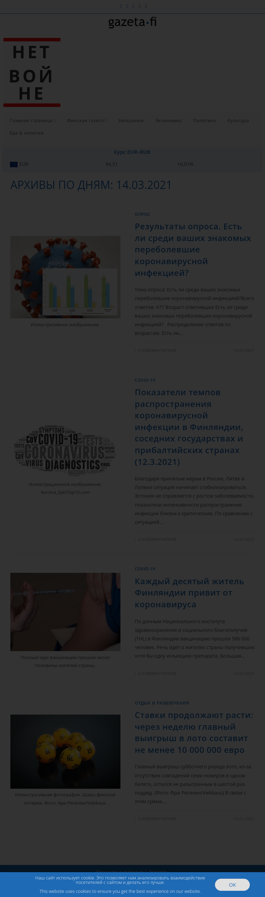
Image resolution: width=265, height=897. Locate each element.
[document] (132, 448)
